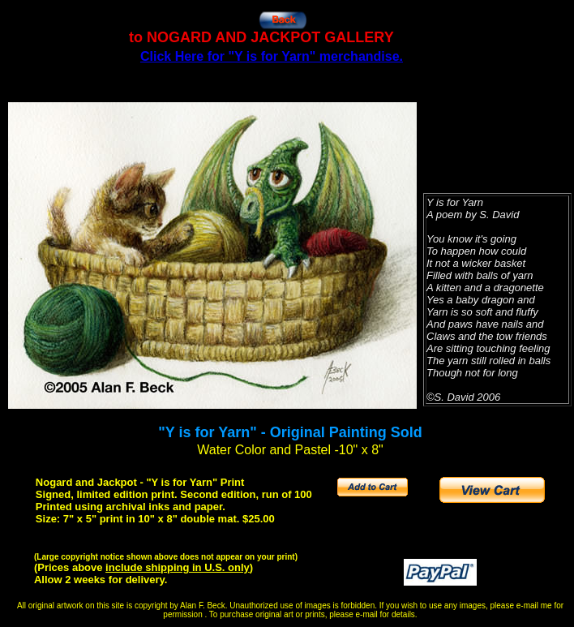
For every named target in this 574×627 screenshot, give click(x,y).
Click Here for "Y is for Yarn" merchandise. (271, 56)
